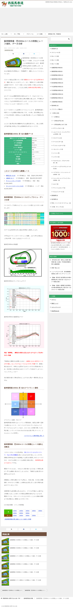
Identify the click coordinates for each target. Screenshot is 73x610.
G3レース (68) (55, 64)
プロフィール (30, 34)
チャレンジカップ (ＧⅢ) (13, 181)
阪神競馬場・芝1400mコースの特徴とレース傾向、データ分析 (24, 539)
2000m (40, 510)
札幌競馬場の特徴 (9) (56, 67)
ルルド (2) (55, 184)
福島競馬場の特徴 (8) (56, 79)
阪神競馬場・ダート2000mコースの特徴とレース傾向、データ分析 (25, 556)
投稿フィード (54, 303)
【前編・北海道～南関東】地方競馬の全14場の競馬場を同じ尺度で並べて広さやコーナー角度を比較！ (61, 287)
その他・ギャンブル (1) (57, 206)
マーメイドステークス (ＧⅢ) (14, 186)
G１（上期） (5, 34)
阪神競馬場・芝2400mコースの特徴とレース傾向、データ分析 (24, 564)
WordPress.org (55, 311)
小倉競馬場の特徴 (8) (56, 101)
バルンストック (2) (58, 149)
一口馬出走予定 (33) (58, 120)
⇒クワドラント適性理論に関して (34, 435)
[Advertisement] (36, 20)
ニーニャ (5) (56, 153)
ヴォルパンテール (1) (58, 191)
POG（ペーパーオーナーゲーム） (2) (61, 203)
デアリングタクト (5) (58, 128)
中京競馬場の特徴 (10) (57, 90)
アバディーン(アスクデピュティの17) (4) (62, 167)
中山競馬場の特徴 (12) (57, 86)
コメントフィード (56, 307)
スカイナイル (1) (57, 138)
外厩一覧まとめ (55, 268)
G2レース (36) (55, 60)
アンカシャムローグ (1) (59, 145)
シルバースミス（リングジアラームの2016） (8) (61, 133)
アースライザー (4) (58, 141)
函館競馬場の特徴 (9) (56, 71)
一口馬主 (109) (55, 113)
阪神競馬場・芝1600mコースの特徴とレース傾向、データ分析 (13, 590)
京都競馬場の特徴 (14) (57, 94)
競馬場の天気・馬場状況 (54, 34)
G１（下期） (17, 34)
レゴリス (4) (56, 156)
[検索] (61, 39)
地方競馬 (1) (54, 199)
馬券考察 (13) (54, 105)
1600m (27, 510)
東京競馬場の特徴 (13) (57, 82)
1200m (15, 510)
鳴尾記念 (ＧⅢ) (10, 175)
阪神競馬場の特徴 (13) (57, 98)
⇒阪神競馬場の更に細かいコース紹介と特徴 (17, 519)
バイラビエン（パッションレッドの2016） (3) (61, 173)
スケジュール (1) (55, 52)
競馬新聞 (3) (54, 195)
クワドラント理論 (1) (56, 109)
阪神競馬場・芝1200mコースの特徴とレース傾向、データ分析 (24, 548)
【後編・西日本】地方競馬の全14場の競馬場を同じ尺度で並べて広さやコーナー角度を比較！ (61, 279)
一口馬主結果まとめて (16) (60, 124)
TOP (11, 598)
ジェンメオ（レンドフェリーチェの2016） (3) (61, 179)
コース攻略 (39, 34)
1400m (21, 510)
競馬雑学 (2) (54, 48)
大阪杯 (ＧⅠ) (10, 178)
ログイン (53, 299)
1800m (34, 510)
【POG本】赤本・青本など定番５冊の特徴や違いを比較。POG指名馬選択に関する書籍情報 (61, 262)
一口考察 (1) (56, 117)
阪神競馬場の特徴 (9, 50)
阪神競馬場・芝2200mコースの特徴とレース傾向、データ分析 (24, 572)
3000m (27, 513)
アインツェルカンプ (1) (59, 188)
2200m (15, 513)
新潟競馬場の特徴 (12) (57, 75)
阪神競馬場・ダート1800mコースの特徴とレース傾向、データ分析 (25, 580)
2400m (21, 513)
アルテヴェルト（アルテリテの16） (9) (61, 161)
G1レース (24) (55, 56)
